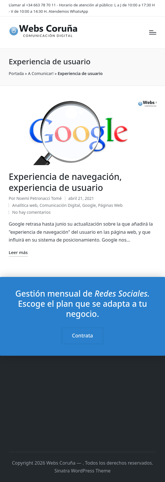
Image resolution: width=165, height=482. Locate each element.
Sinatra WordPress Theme (83, 471)
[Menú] (152, 32)
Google (89, 205)
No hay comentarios (31, 212)
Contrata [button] (82, 335)
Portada (16, 73)
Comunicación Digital (59, 205)
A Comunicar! (41, 73)
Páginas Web (110, 205)
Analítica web (24, 205)
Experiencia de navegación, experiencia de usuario (65, 182)
